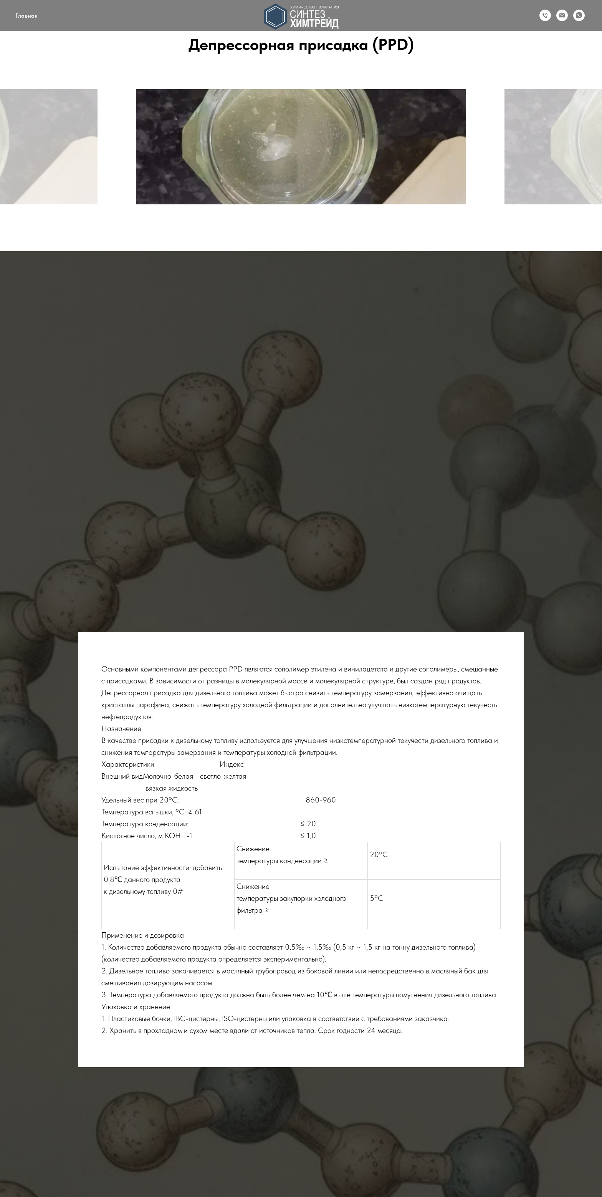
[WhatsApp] (579, 15)
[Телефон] (545, 15)
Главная (26, 15)
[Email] (562, 15)
